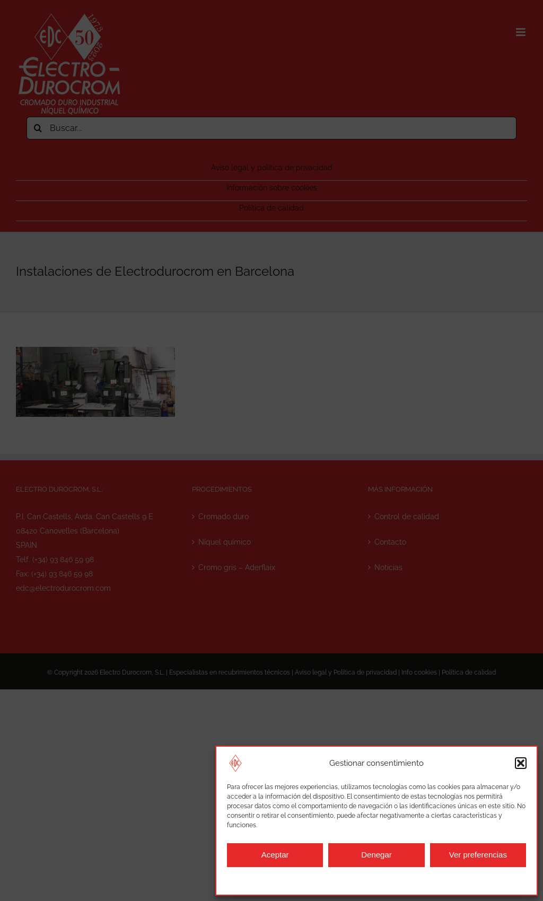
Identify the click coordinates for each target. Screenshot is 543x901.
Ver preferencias (478, 854)
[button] (520, 763)
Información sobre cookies (270, 879)
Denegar (376, 854)
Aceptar (275, 854)
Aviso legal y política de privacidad (365, 879)
